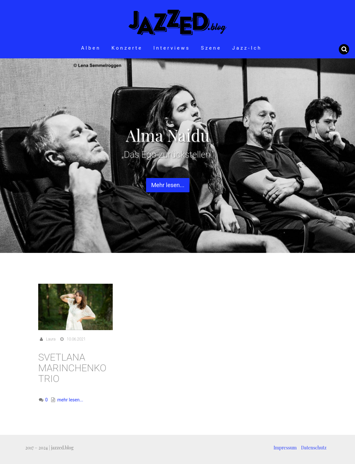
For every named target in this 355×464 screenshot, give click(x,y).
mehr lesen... (70, 399)
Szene (211, 48)
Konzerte (127, 48)
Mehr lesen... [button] (168, 185)
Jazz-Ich (247, 48)
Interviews (171, 48)
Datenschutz (313, 448)
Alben (91, 48)
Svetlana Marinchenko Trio (72, 367)
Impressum (285, 448)
